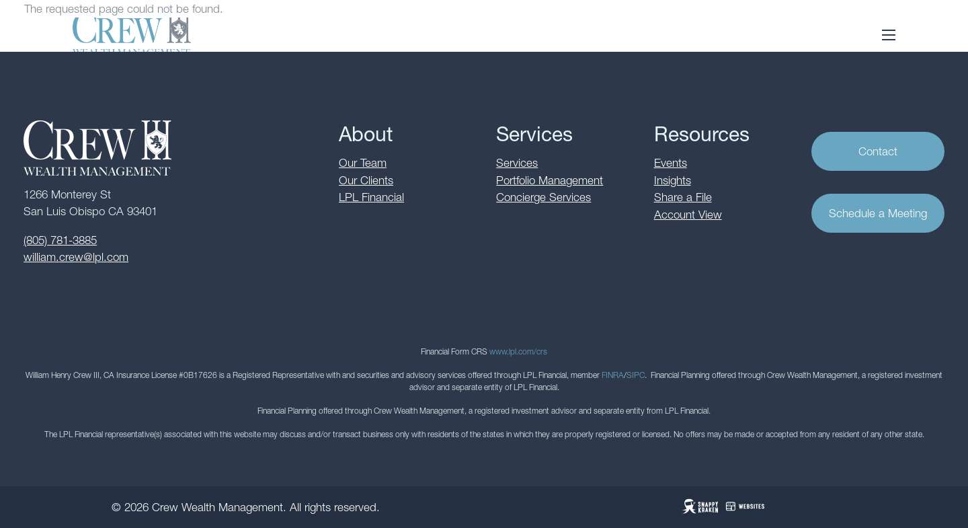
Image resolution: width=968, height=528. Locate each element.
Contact (877, 152)
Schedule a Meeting (878, 213)
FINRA (613, 375)
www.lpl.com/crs (518, 351)
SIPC (636, 375)
